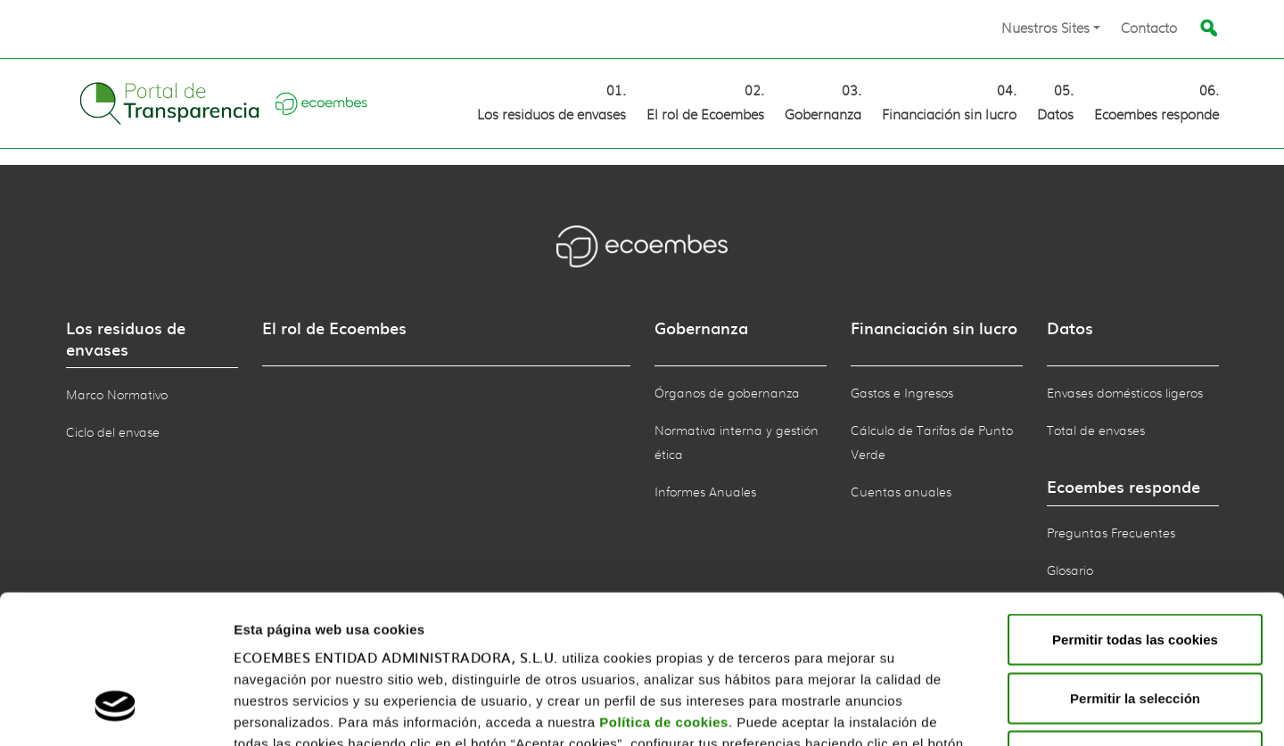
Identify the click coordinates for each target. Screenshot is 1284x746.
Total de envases (1096, 431)
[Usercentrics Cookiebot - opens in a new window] (115, 711)
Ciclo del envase (113, 433)
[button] (1050, 29)
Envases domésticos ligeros (1125, 394)
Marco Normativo (117, 395)
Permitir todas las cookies (1135, 512)
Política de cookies (663, 595)
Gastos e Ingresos (902, 394)
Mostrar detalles (1122, 710)
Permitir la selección (1135, 570)
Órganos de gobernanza (727, 394)
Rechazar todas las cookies (1135, 628)
